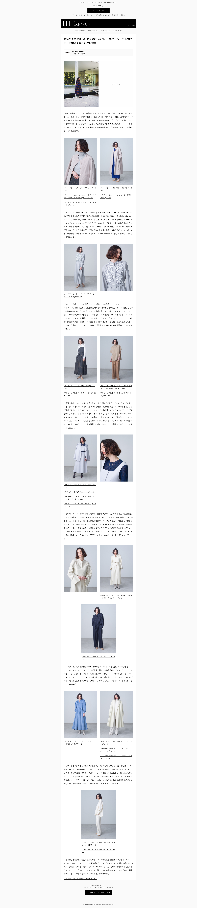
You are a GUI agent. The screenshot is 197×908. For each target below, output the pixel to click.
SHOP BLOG (117, 31)
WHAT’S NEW (80, 31)
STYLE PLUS (105, 31)
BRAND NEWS (93, 31)
